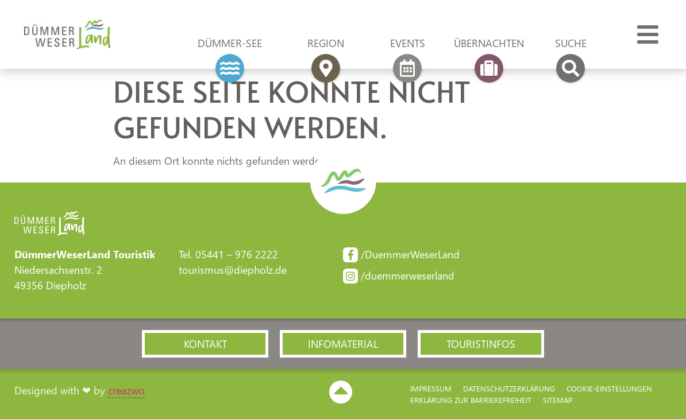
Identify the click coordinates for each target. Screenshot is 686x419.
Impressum (431, 388)
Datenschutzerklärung (509, 388)
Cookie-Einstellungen (609, 388)
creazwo (126, 390)
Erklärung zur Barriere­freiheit (470, 400)
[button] (205, 344)
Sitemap (557, 400)
